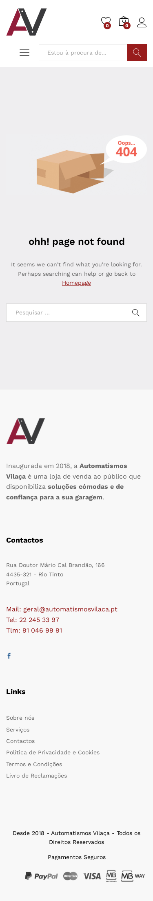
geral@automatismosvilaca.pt (70, 609)
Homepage (76, 282)
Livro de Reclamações (36, 775)
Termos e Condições (34, 764)
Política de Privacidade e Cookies (53, 752)
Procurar (137, 52)
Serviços (17, 729)
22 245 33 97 (39, 620)
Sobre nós (20, 717)
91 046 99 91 (42, 630)
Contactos (20, 741)
